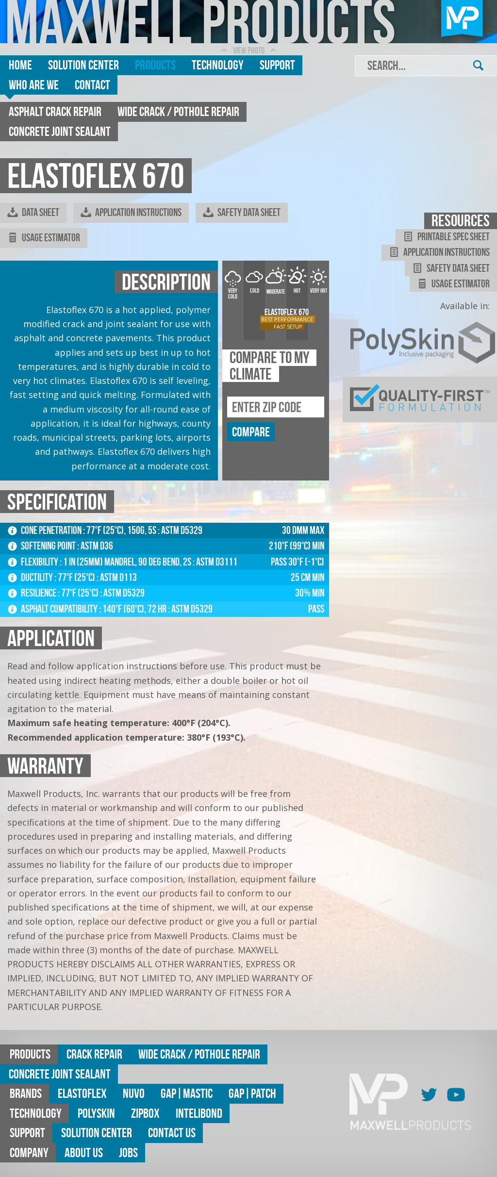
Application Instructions (131, 212)
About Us (84, 1152)
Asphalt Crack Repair (55, 111)
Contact (92, 85)
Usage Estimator (43, 238)
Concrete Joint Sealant (60, 131)
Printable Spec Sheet (446, 237)
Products (155, 65)
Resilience (33, 592)
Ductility (31, 577)
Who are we (34, 85)
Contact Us (172, 1133)
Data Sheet (33, 212)
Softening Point (42, 545)
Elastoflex (82, 1093)
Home (20, 65)
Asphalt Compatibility (53, 608)
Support (277, 65)
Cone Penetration (45, 530)
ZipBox (145, 1113)
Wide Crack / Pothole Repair (178, 111)
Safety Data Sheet (242, 212)
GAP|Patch (252, 1093)
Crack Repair (94, 1054)
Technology (218, 65)
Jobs (128, 1152)
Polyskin (96, 1113)
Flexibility (34, 561)
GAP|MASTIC (187, 1093)
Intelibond (199, 1113)
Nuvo (134, 1093)
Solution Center (83, 65)
